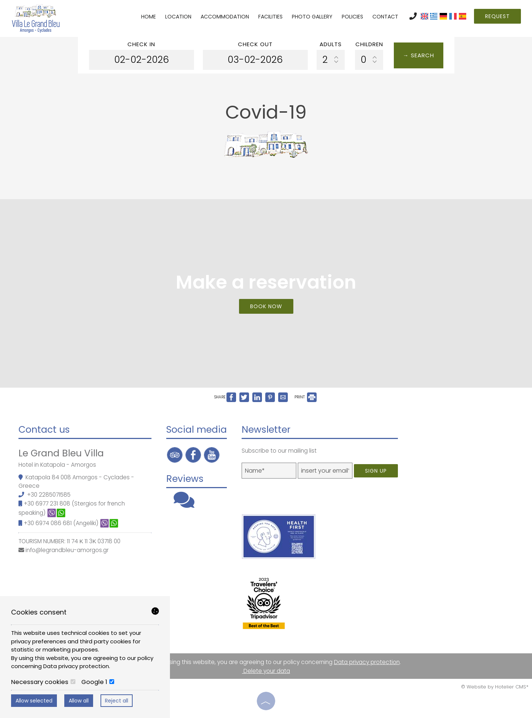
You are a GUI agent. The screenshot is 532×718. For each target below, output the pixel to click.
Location (178, 16)
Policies (352, 16)
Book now (266, 306)
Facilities (270, 16)
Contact (385, 16)
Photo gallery (312, 16)
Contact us (44, 429)
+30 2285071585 (49, 494)
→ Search (418, 55)
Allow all (79, 700)
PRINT (305, 397)
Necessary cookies (43, 682)
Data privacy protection (367, 662)
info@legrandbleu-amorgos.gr (67, 550)
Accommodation (225, 16)
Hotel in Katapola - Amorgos (57, 465)
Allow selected (34, 700)
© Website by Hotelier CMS (493, 686)
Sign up (376, 470)
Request (497, 16)
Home (148, 16)
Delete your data (266, 671)
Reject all (116, 700)
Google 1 (97, 682)
